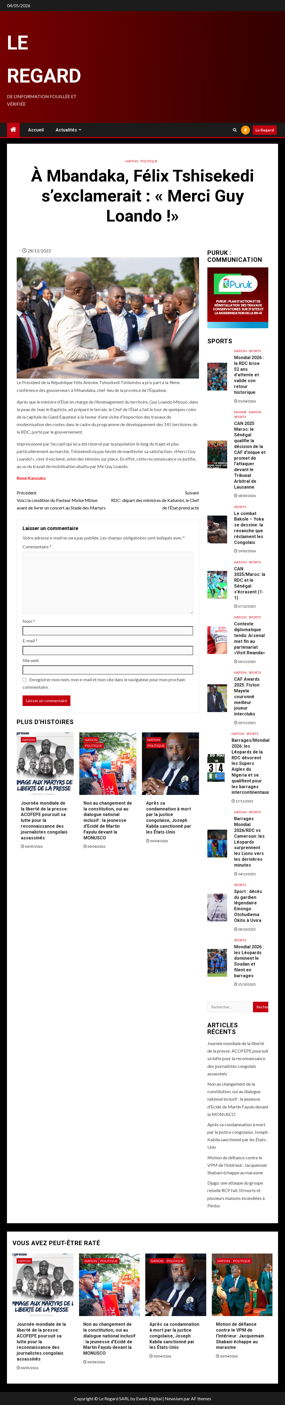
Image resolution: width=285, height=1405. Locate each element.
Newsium (174, 1398)
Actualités (66, 130)
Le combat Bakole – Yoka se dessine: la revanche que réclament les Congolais (249, 528)
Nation (132, 161)
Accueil (36, 130)
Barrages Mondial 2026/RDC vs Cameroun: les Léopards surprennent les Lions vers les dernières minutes (249, 841)
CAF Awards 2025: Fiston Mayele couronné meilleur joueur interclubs (247, 697)
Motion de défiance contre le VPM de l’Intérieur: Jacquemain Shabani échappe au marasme (237, 1165)
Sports (255, 351)
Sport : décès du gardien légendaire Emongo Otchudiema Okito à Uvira (248, 906)
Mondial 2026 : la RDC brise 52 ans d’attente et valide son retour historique (249, 375)
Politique (149, 161)
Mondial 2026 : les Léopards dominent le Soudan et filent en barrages (249, 961)
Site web (31, 660)
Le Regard (264, 130)
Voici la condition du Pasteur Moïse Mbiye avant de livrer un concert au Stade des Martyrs (62, 499)
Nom (29, 621)
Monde (240, 412)
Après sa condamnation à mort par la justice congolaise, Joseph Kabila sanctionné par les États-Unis (168, 817)
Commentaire (37, 546)
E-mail (30, 640)
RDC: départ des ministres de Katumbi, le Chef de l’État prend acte (153, 499)
